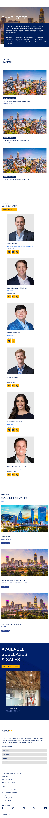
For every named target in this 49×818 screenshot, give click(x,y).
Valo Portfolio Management (12, 774)
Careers (5, 777)
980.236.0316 (11, 338)
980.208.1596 (11, 293)
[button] (6, 715)
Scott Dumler (12, 244)
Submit (3, 766)
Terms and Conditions (9, 783)
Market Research (9, 98)
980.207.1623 (11, 249)
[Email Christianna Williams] (9, 430)
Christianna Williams (14, 422)
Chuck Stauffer (12, 377)
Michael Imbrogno (13, 333)
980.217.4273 (11, 427)
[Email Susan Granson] (9, 474)
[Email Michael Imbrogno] (9, 341)
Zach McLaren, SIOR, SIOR (17, 288)
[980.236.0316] (13, 341)
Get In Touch (9, 805)
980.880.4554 (11, 471)
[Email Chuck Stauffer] (9, 385)
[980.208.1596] (17, 296)
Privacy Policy (7, 780)
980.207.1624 (11, 382)
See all (5, 66)
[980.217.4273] (17, 430)
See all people (7, 209)
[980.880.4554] (17, 474)
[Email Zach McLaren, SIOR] (9, 296)
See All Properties (8, 666)
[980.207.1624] (17, 385)
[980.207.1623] (17, 252)
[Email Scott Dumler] (9, 252)
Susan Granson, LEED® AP (17, 466)
